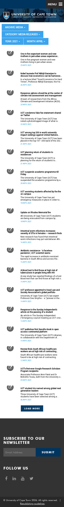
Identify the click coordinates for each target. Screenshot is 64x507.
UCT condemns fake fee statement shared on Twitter (40, 114)
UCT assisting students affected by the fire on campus (40, 192)
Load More (32, 408)
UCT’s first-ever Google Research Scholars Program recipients (40, 370)
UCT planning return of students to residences (36, 153)
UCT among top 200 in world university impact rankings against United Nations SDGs (39, 133)
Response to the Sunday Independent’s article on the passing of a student (38, 311)
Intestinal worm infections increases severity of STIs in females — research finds (41, 232)
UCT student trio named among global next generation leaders (40, 389)
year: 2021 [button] (12, 41)
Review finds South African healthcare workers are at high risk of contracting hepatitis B (38, 350)
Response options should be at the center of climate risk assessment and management (41, 94)
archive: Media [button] (15, 27)
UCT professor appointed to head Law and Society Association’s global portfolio (40, 291)
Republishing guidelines (32, 503)
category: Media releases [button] (22, 34)
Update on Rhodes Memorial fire (35, 212)
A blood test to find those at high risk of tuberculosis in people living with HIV (38, 271)
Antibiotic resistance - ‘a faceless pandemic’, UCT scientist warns (36, 251)
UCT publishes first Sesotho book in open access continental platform (39, 330)
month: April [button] (36, 41)
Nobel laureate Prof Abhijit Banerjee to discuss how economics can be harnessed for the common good (40, 74)
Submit (48, 452)
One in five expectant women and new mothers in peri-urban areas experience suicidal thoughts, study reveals (38, 55)
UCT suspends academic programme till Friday (39, 173)
